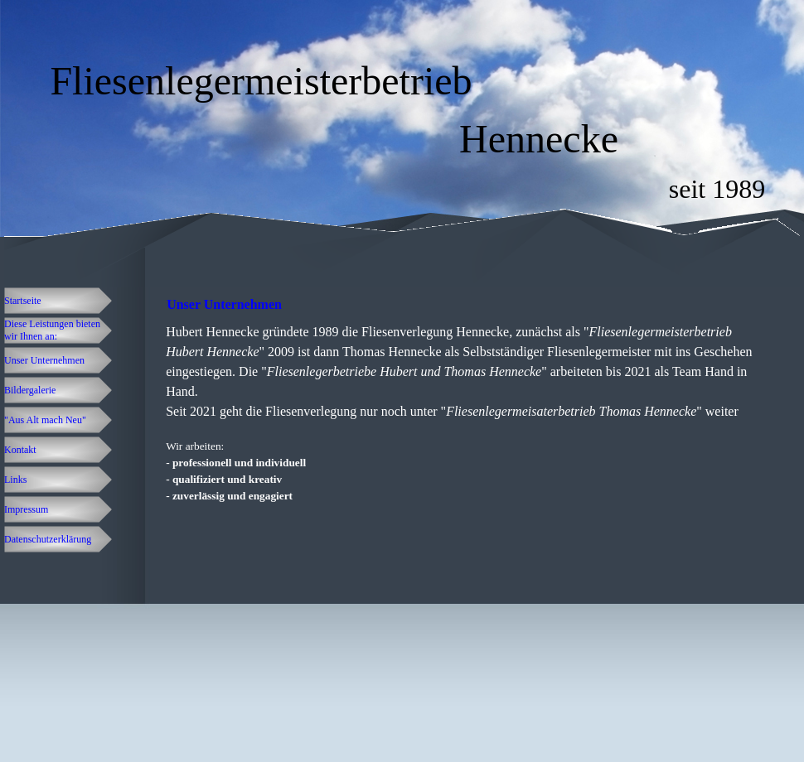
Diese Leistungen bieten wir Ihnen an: (52, 330)
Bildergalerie (30, 390)
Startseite (22, 300)
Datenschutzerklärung (47, 539)
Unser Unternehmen (44, 360)
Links (15, 479)
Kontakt (20, 450)
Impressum (26, 509)
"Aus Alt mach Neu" (45, 420)
